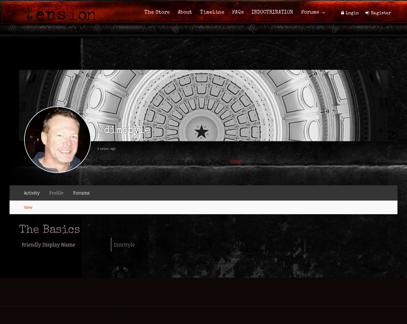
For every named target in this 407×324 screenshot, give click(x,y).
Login (352, 13)
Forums (310, 12)
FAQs (238, 12)
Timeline (212, 12)
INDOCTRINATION (272, 12)
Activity (32, 193)
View (235, 161)
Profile (56, 193)
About (185, 12)
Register (381, 13)
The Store (157, 12)
